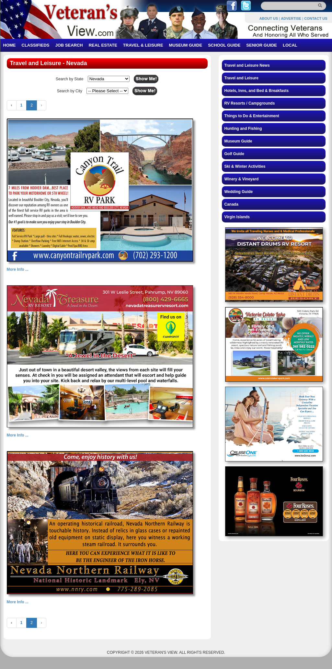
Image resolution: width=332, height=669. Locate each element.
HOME (9, 45)
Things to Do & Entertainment (251, 116)
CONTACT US (315, 18)
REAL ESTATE (103, 45)
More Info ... (18, 269)
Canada (231, 204)
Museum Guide (238, 141)
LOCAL (290, 45)
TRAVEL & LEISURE (143, 45)
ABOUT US (268, 18)
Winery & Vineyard (241, 179)
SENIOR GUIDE (261, 45)
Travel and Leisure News (247, 65)
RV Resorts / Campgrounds (249, 103)
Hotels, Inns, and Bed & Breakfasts (256, 90)
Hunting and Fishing (243, 128)
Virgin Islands (237, 217)
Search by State (69, 79)
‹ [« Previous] (11, 105)
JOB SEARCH (69, 45)
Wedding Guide (238, 191)
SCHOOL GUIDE (224, 45)
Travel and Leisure (241, 78)
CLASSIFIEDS (36, 45)
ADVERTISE (291, 18)
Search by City (69, 91)
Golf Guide (234, 154)
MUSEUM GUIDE (185, 45)
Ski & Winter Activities (245, 166)
